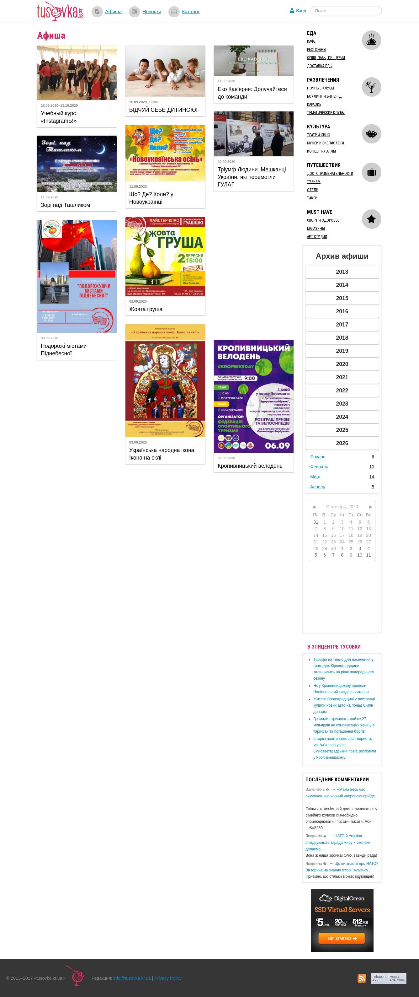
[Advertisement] (253, 264)
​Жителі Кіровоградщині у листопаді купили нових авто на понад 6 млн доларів (344, 705)
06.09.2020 (226, 458)
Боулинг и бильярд (324, 96)
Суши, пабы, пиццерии (326, 58)
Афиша (113, 11)
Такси (312, 198)
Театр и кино (318, 135)
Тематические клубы (326, 112)
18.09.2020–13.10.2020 (59, 105)
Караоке (314, 104)
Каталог (190, 11)
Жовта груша (145, 309)
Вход (301, 10)
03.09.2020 (49, 338)
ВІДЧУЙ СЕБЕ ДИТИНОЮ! (163, 110)
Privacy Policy (168, 978)
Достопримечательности (330, 173)
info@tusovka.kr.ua (132, 978)
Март (315, 476)
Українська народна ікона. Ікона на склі (162, 454)
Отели (312, 190)
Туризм (314, 182)
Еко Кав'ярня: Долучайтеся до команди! (252, 93)
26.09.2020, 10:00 (143, 102)
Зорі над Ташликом (65, 205)
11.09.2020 (226, 81)
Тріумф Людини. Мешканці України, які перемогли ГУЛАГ (252, 177)
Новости (151, 11)
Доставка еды (319, 66)
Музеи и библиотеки (325, 143)
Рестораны (316, 49)
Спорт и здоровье (323, 220)
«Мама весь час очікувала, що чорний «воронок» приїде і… (340, 796)
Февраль (319, 466)
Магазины (316, 228)
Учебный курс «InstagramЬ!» (59, 117)
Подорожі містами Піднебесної (64, 350)
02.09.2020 (226, 162)
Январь (317, 456)
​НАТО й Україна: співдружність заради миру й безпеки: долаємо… (338, 842)
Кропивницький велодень (250, 466)
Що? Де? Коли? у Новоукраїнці (151, 198)
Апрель (317, 486)
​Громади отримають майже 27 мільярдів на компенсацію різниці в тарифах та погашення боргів (343, 725)
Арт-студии (317, 236)
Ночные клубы (320, 88)
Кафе (311, 41)
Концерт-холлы (321, 151)
